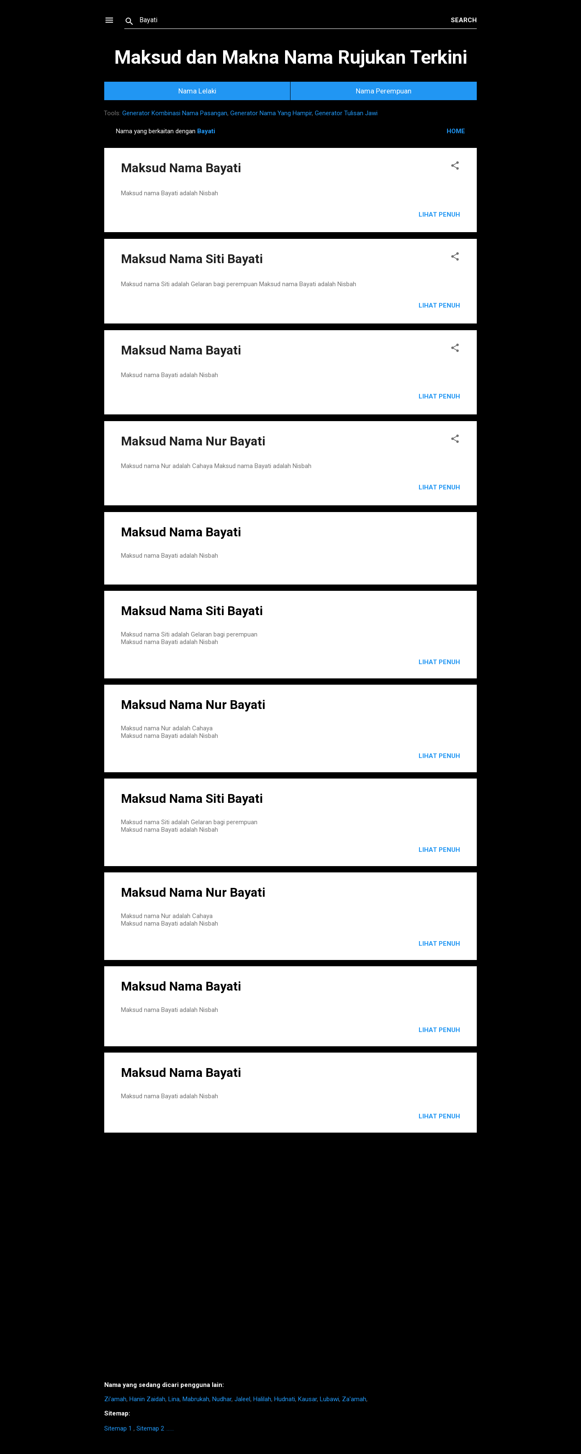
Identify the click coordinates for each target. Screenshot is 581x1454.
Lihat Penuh (439, 214)
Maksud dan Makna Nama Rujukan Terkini (290, 57)
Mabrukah (196, 1399)
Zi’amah (115, 1399)
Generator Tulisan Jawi (346, 113)
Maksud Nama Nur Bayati (193, 441)
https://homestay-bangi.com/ (170, 1430)
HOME (456, 131)
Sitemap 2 (150, 1428)
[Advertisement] (290, 1260)
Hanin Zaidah (147, 1399)
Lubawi (329, 1399)
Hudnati (284, 1399)
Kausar (307, 1399)
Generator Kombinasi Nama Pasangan (174, 113)
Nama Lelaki (197, 91)
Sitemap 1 (118, 1428)
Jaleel (242, 1399)
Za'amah (354, 1399)
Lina (174, 1399)
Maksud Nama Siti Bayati (192, 258)
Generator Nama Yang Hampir (271, 113)
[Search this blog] (295, 20)
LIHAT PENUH (439, 662)
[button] (455, 166)
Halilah (262, 1399)
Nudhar (221, 1399)
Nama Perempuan (383, 91)
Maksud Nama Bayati (181, 167)
